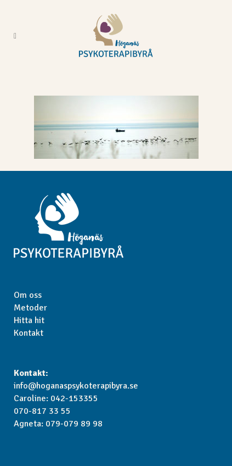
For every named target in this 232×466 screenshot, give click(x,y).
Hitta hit (29, 320)
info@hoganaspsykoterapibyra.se (76, 385)
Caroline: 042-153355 (56, 398)
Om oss (28, 295)
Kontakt (28, 333)
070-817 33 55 (42, 411)
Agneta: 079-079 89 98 (58, 423)
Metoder (30, 307)
